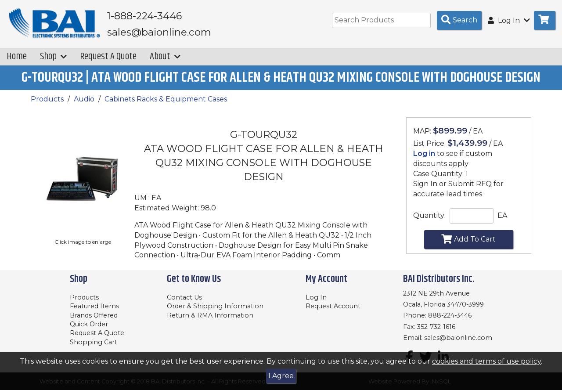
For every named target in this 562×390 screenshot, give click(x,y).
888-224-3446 (450, 315)
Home (17, 56)
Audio (84, 99)
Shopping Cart (93, 342)
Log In (316, 297)
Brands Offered (94, 315)
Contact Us (184, 297)
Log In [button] (509, 20)
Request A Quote (108, 56)
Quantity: (429, 215)
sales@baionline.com (458, 338)
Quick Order (89, 324)
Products (47, 99)
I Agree (281, 376)
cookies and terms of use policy (486, 361)
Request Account (333, 306)
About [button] (165, 56)
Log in (424, 153)
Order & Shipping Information (215, 306)
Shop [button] (53, 56)
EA (502, 215)
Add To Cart (468, 239)
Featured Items (94, 306)
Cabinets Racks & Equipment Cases (165, 99)
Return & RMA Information (210, 315)
